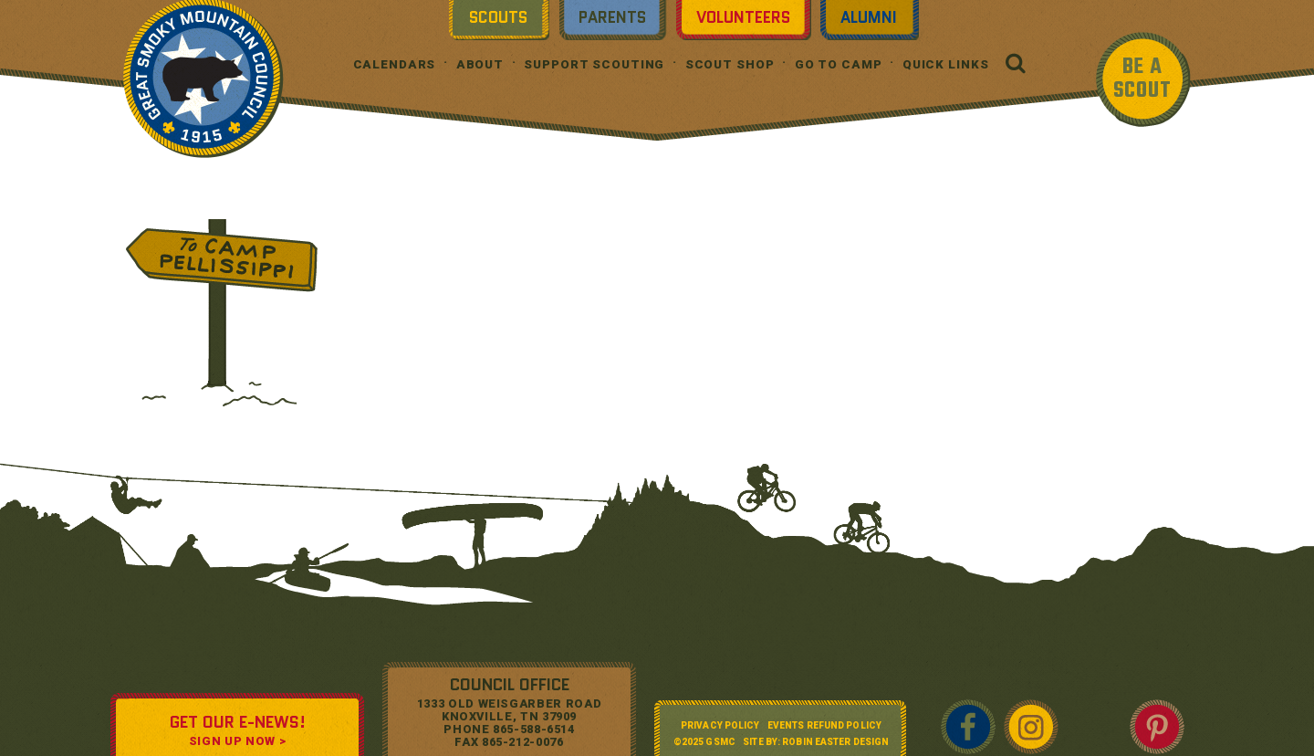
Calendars (394, 64)
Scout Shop (730, 64)
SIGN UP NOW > (237, 741)
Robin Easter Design (835, 742)
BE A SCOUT (1142, 79)
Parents (612, 17)
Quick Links (945, 64)
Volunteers (743, 17)
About (480, 64)
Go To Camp (838, 64)
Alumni (868, 17)
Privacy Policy (720, 725)
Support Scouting (594, 64)
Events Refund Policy (824, 725)
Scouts (498, 17)
